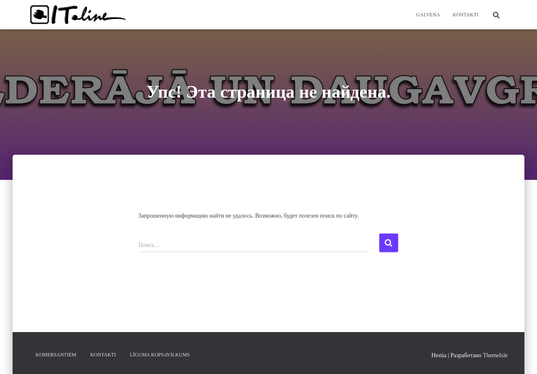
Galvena (428, 15)
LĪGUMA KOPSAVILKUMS (160, 355)
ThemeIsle (495, 355)
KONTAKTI (465, 15)
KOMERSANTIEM (56, 355)
